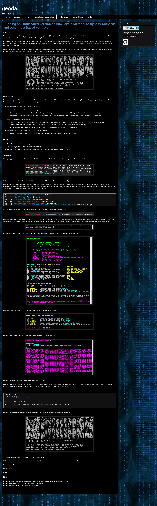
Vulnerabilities (78, 17)
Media (89, 17)
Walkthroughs (63, 17)
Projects (17, 17)
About (8, 17)
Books (27, 17)
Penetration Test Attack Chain (43, 17)
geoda (9, 8)
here (85, 159)
